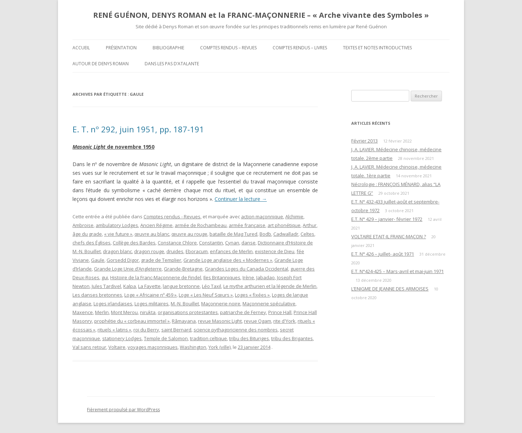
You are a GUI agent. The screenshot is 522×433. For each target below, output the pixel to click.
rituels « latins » (114, 329)
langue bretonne (181, 286)
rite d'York (284, 321)
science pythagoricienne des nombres (236, 329)
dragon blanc (117, 251)
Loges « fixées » (252, 295)
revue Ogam (257, 321)
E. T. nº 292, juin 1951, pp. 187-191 (138, 129)
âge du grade (87, 234)
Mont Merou (124, 312)
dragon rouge (149, 251)
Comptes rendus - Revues (172, 216)
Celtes (307, 234)
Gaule (97, 260)
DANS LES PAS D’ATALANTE (172, 64)
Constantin (211, 242)
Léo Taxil (211, 286)
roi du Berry (146, 329)
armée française (247, 225)
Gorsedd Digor (123, 260)
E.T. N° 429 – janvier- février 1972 (386, 219)
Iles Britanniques (221, 277)
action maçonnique (262, 216)
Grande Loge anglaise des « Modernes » (227, 260)
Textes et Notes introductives (377, 48)
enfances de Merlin (231, 251)
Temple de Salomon (166, 338)
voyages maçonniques (153, 347)
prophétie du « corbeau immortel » (132, 321)
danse (248, 242)
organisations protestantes (188, 312)
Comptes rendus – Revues (228, 48)
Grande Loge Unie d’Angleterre (128, 268)
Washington (193, 347)
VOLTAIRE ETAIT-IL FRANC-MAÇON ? (388, 236)
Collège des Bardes (134, 242)
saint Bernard (176, 329)
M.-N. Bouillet (185, 303)
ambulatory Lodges (117, 225)
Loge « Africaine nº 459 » (150, 295)
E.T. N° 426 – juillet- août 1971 (382, 254)
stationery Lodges (122, 338)
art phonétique (284, 225)
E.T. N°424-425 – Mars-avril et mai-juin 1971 (397, 271)
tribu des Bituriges (249, 338)
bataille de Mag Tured (233, 234)
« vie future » (118, 234)
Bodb (265, 234)
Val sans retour (89, 347)
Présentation (121, 48)
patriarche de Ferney (243, 312)
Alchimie (294, 216)
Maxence (82, 312)
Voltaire (116, 347)
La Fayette (149, 286)
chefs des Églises (91, 242)
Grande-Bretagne (183, 268)
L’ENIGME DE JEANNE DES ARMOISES (389, 288)
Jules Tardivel (106, 286)
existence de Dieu (274, 251)
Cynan (232, 242)
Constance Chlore (177, 242)
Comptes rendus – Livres (300, 48)
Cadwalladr (285, 234)
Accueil (81, 48)
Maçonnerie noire (220, 303)
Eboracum (197, 251)
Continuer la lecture (241, 198)
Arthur (309, 225)
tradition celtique (208, 338)
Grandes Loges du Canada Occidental (246, 268)
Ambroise (83, 225)
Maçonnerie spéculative (269, 303)
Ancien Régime (156, 225)
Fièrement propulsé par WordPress (123, 410)
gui (105, 277)
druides (174, 251)
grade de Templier (161, 260)
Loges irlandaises (113, 303)
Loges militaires (151, 303)
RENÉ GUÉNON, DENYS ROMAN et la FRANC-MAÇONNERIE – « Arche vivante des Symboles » (261, 15)
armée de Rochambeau (201, 225)
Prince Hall (279, 312)
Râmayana (184, 321)
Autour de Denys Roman (100, 64)
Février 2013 (364, 140)
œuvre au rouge (189, 234)
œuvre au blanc (151, 234)
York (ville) (219, 347)
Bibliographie (168, 48)
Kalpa (129, 286)
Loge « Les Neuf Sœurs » (206, 295)
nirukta (148, 312)
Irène (248, 277)
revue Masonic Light (220, 321)
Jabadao (265, 277)
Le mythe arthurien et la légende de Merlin (269, 286)
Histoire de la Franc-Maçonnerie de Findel (155, 277)
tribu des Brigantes (292, 338)
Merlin (102, 312)
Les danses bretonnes (97, 295)
